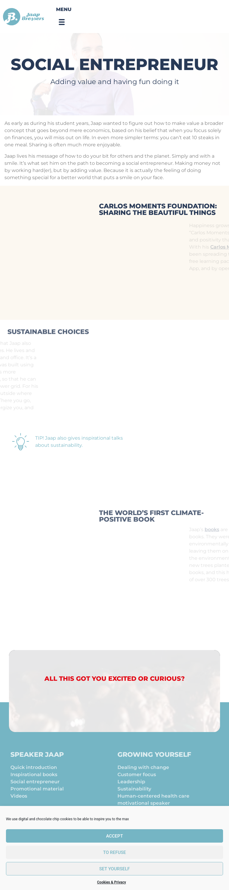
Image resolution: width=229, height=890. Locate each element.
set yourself (114, 869)
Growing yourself (154, 762)
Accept (114, 836)
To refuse (114, 852)
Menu (64, 9)
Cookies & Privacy (111, 882)
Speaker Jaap (37, 762)
